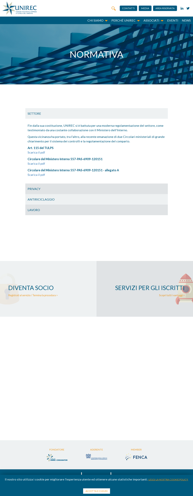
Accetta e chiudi (96, 491)
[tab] (96, 113)
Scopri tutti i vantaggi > (171, 295)
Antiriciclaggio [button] (41, 199)
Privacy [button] (34, 189)
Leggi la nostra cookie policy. (168, 479)
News (186, 20)
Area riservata (165, 8)
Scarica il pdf (36, 152)
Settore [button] (34, 113)
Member (136, 449)
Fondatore (56, 449)
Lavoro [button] (34, 210)
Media (145, 8)
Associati (151, 20)
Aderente (96, 449)
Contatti (128, 8)
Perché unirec (123, 20)
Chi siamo (95, 20)
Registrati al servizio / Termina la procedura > (34, 295)
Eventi (172, 20)
